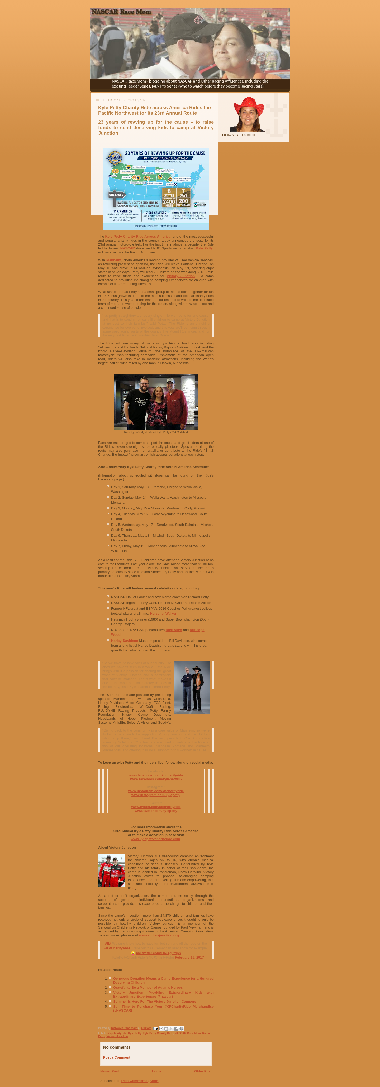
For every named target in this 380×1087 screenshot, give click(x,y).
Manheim (113, 260)
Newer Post (109, 1071)
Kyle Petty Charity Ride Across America (137, 236)
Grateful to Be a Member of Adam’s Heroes (148, 987)
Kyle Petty (204, 248)
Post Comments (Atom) (140, 1081)
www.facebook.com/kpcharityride (156, 775)
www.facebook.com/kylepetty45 (156, 779)
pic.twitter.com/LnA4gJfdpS (158, 953)
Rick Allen (174, 630)
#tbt (108, 943)
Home (156, 1071)
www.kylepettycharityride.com (155, 839)
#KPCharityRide (117, 948)
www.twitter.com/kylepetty (156, 811)
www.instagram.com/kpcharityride (156, 791)
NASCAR (127, 248)
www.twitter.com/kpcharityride (155, 807)
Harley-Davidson (125, 641)
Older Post (203, 1071)
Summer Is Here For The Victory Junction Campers (154, 1001)
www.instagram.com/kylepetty (155, 795)
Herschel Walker (163, 613)
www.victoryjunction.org (159, 935)
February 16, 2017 (189, 957)
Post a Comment (116, 1057)
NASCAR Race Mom (187, 1033)
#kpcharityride (117, 1033)
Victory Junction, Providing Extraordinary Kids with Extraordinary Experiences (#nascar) (163, 994)
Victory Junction (181, 276)
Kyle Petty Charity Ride (158, 1033)
